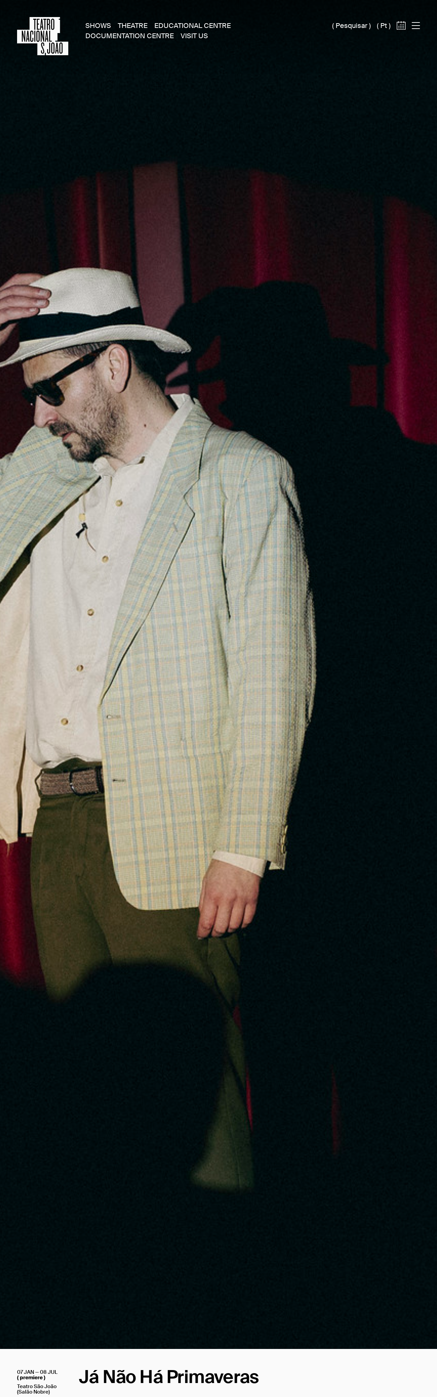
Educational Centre (192, 25)
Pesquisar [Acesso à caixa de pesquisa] (351, 25)
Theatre (132, 25)
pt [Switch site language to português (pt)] (383, 25)
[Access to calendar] (401, 37)
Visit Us (194, 35)
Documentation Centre (129, 35)
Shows (98, 25)
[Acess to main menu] (416, 25)
